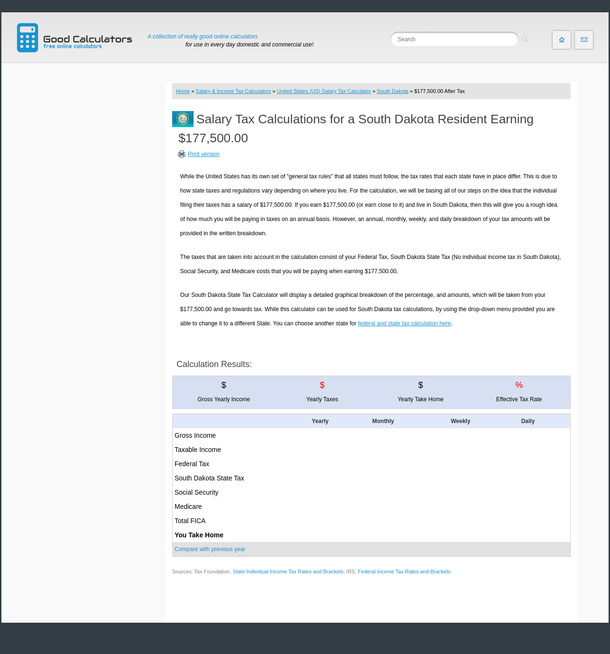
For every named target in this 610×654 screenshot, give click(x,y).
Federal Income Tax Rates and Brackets (404, 571)
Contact (583, 39)
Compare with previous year (210, 549)
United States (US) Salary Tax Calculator (324, 91)
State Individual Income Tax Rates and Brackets (288, 571)
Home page (561, 39)
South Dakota (392, 91)
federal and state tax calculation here (404, 323)
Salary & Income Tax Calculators (233, 91)
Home (183, 91)
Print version (204, 154)
